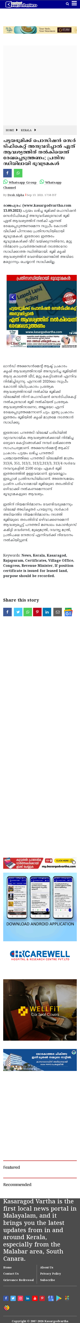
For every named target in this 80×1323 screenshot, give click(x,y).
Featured (11, 1167)
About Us (46, 1267)
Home (10, 130)
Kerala (26, 130)
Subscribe (47, 1280)
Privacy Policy (50, 1274)
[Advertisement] (40, 85)
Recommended (17, 1185)
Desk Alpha (15, 195)
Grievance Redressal (18, 1280)
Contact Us (11, 1274)
